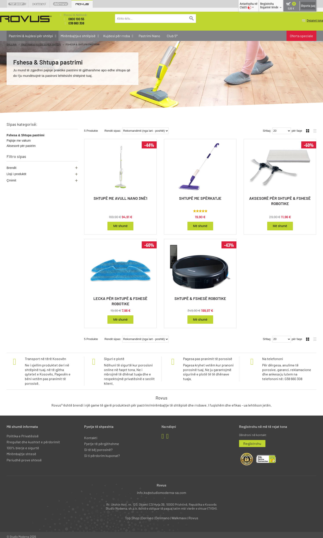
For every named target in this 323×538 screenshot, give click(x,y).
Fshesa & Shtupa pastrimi (25, 135)
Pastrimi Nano (149, 35)
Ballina (11, 44)
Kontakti (90, 434)
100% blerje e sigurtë (23, 444)
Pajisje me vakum (19, 140)
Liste (313, 126)
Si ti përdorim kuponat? (102, 452)
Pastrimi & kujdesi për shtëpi (41, 44)
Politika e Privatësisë (23, 432)
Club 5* (172, 35)
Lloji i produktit (16, 174)
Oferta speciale (301, 35)
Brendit (11, 167)
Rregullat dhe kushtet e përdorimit (33, 438)
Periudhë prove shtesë (24, 456)
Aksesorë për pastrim (21, 145)
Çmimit (11, 180)
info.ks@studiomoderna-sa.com (161, 489)
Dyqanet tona (308, 20)
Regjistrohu (252, 440)
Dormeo (147, 514)
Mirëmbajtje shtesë (21, 450)
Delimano (162, 514)
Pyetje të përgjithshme (101, 440)
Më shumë (120, 222)
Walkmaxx (179, 514)
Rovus (193, 514)
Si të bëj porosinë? (98, 446)
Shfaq (266, 127)
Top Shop (132, 514)
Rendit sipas (112, 127)
